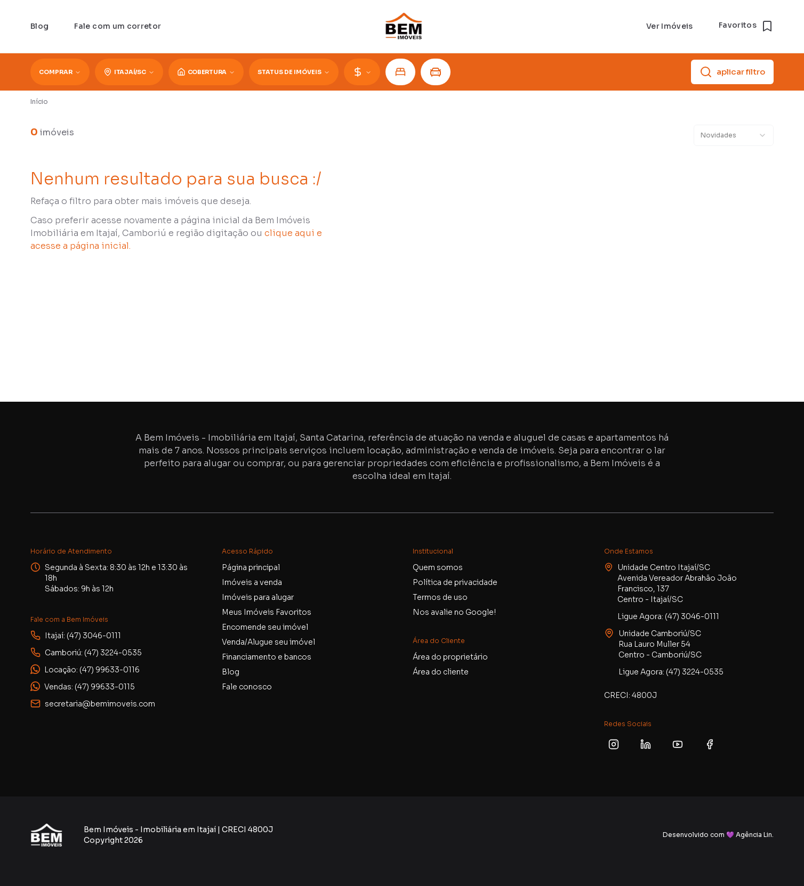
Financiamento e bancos (266, 657)
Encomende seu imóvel (265, 627)
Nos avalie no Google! (454, 612)
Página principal (251, 567)
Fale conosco (247, 687)
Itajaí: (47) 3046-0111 (83, 635)
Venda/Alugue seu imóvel (268, 642)
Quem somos (438, 567)
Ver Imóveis (669, 26)
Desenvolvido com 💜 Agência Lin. (718, 835)
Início (39, 101)
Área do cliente (441, 672)
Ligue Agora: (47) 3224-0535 (670, 672)
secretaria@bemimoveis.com (100, 704)
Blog (39, 26)
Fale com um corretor (117, 26)
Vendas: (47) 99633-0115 (89, 687)
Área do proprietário (450, 657)
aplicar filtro (732, 72)
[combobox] (734, 135)
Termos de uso (440, 597)
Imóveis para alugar (258, 597)
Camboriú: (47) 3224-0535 (93, 652)
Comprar (60, 72)
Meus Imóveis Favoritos (266, 612)
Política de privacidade (455, 582)
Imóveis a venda (252, 582)
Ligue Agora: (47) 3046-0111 (668, 616)
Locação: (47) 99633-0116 (92, 669)
